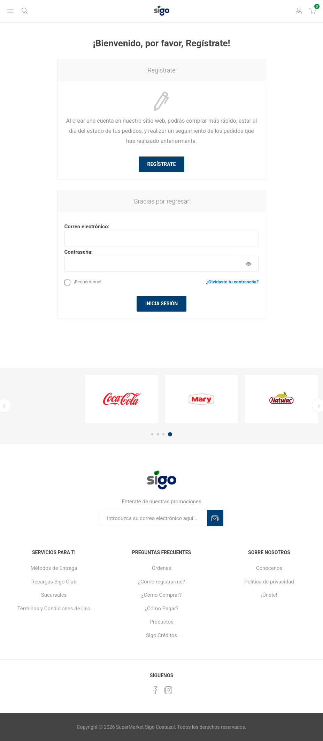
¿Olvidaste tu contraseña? (232, 281)
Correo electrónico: (86, 226)
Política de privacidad (269, 582)
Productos (161, 622)
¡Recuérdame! (87, 281)
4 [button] (170, 434)
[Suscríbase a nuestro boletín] (153, 518)
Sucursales (54, 595)
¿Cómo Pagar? (161, 608)
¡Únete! (269, 595)
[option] (122, 399)
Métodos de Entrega (53, 568)
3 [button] (163, 434)
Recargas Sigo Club (54, 582)
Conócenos (269, 568)
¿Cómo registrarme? (161, 582)
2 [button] (158, 434)
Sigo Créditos (161, 635)
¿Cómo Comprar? (161, 595)
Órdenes (161, 568)
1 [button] (152, 434)
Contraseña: (78, 252)
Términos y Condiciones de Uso (54, 608)
